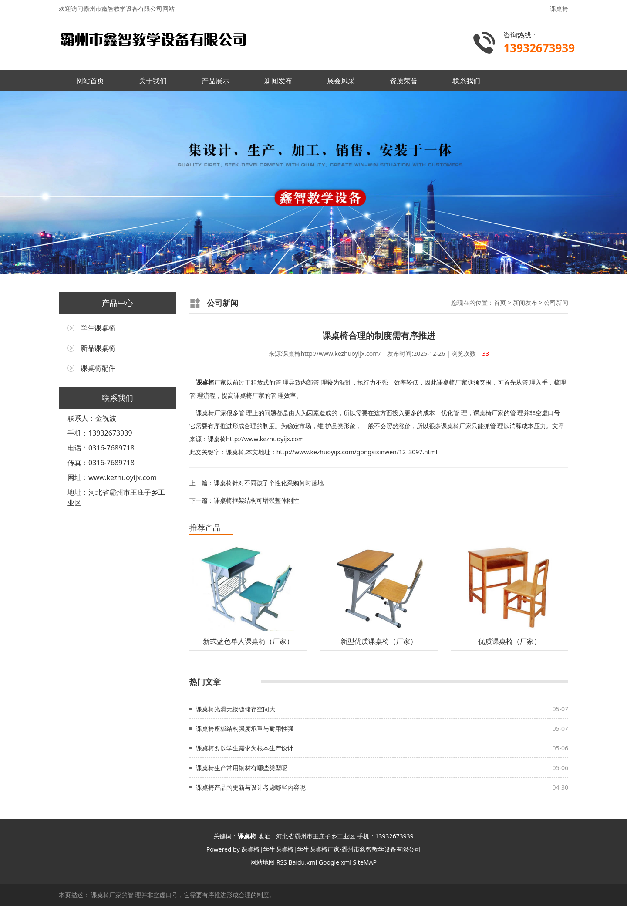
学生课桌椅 (98, 328)
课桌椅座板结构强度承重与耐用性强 (244, 728)
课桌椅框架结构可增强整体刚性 (256, 500)
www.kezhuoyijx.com (122, 477)
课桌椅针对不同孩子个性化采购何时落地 (269, 483)
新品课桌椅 (98, 348)
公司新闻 (556, 302)
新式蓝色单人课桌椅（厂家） (248, 641)
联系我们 (466, 80)
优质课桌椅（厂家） (509, 641)
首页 (500, 302)
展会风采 (341, 80)
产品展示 (215, 80)
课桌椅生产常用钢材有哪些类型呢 (241, 768)
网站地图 (262, 862)
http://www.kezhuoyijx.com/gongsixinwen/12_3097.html (357, 452)
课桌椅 (205, 382)
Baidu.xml (302, 862)
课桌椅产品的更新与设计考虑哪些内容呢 (251, 787)
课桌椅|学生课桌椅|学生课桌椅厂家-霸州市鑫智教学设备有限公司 (331, 849)
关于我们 (153, 80)
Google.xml (335, 862)
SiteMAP (365, 862)
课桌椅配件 (98, 368)
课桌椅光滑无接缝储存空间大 (235, 709)
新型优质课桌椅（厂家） (378, 641)
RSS (281, 862)
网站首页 (90, 80)
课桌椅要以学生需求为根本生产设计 (244, 748)
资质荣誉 (404, 80)
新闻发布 (278, 80)
